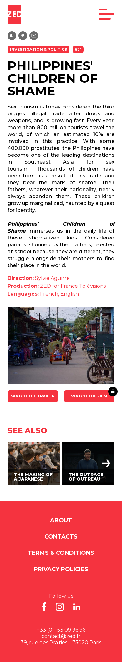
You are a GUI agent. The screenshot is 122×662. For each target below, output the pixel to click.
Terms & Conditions (61, 552)
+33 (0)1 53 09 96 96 (61, 630)
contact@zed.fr (61, 636)
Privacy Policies (61, 569)
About (61, 520)
